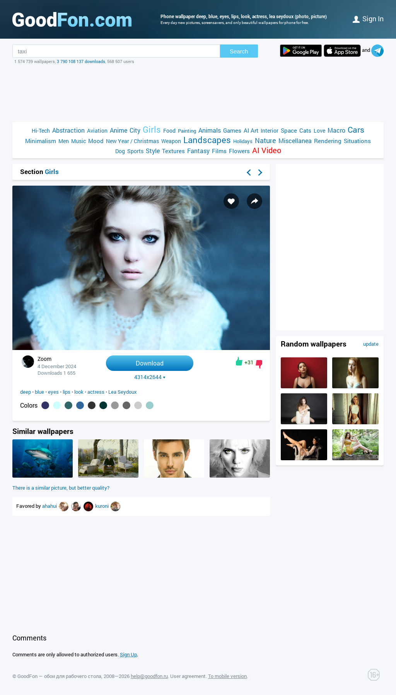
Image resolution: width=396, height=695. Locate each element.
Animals (209, 130)
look (79, 391)
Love (319, 130)
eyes (53, 391)
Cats (305, 130)
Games (232, 130)
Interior (269, 130)
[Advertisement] (198, 93)
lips (66, 391)
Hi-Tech (41, 130)
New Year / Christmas (132, 141)
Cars (356, 129)
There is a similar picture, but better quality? (60, 487)
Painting (187, 130)
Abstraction (68, 130)
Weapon (171, 141)
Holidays (243, 141)
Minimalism (40, 141)
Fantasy (198, 151)
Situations (357, 141)
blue (39, 391)
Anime (118, 130)
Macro (336, 130)
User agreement (188, 676)
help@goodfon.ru (149, 676)
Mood (96, 141)
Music (78, 141)
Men (63, 141)
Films (219, 151)
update (371, 344)
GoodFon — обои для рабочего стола (59, 676)
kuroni (102, 505)
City (135, 130)
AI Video (266, 150)
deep (25, 391)
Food (169, 130)
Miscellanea (295, 141)
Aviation (97, 130)
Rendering (327, 141)
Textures (173, 151)
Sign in (368, 18)
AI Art (251, 130)
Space (289, 130)
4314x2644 (150, 377)
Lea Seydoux (122, 391)
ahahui (50, 505)
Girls (152, 129)
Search (239, 51)
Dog (120, 151)
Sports (135, 151)
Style (153, 151)
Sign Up (128, 654)
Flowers (239, 151)
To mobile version (227, 676)
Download (150, 363)
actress (95, 391)
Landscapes (207, 139)
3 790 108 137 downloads (81, 61)
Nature (265, 140)
